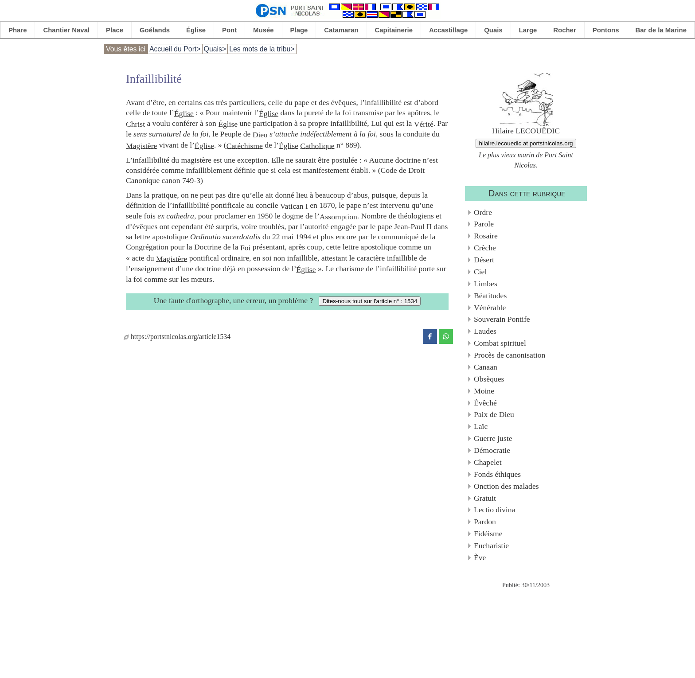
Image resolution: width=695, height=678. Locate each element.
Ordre (483, 212)
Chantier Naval (66, 30)
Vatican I (294, 205)
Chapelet (488, 462)
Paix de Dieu (494, 414)
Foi (245, 247)
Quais (493, 30)
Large (528, 30)
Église (196, 30)
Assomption (338, 216)
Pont (229, 30)
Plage (299, 30)
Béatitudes (490, 295)
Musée (263, 30)
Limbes (485, 283)
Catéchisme (244, 145)
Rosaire (486, 235)
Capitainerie (394, 30)
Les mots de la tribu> (261, 49)
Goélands (155, 30)
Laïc (481, 426)
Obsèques (489, 378)
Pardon (485, 521)
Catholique (317, 145)
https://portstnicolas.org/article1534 (177, 336)
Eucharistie (491, 545)
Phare (17, 30)
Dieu (260, 134)
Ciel (480, 271)
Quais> (215, 49)
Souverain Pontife (502, 319)
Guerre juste (493, 438)
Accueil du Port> (175, 49)
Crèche (485, 247)
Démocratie (492, 450)
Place (114, 30)
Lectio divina (494, 509)
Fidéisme (488, 533)
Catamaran (341, 30)
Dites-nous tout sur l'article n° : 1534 (369, 301)
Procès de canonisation (509, 355)
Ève (480, 557)
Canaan (485, 366)
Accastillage (448, 30)
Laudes (485, 331)
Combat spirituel (500, 343)
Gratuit (485, 498)
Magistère (141, 145)
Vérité (423, 123)
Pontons (606, 30)
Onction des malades (506, 486)
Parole (484, 223)
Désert (484, 259)
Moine (484, 390)
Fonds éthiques (497, 474)
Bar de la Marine (661, 30)
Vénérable (490, 307)
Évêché (485, 402)
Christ (135, 123)
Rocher (564, 30)
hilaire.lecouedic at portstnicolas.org (526, 143)
